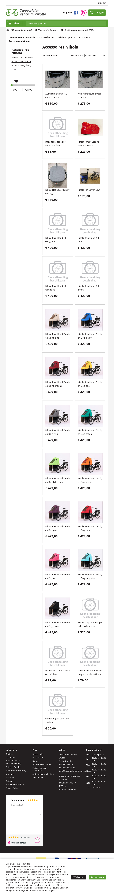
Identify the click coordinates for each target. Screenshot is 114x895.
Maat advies (38, 757)
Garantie (10, 777)
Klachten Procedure (15, 784)
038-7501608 (68, 767)
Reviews (9, 754)
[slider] (12, 85)
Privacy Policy (12, 788)
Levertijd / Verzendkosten (13, 758)
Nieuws (36, 761)
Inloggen (102, 2)
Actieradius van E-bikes (43, 774)
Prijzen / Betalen (13, 767)
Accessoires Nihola (19, 40)
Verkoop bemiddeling (16, 770)
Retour (9, 781)
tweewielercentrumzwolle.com (24, 37)
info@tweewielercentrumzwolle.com (76, 771)
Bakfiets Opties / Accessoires (73, 37)
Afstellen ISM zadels (42, 764)
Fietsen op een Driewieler (39, 769)
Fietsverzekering (13, 763)
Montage (10, 774)
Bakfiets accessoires (22, 57)
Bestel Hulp (38, 754)
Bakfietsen (48, 37)
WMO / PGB (38, 777)
